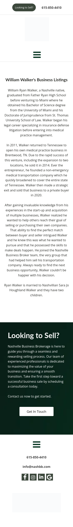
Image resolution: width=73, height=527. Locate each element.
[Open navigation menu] (37, 55)
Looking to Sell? (24, 7)
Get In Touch (36, 411)
